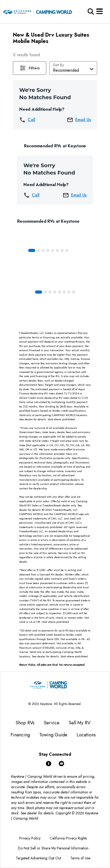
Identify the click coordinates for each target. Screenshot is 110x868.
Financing (20, 734)
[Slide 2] (43, 250)
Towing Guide (53, 734)
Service (51, 722)
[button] (29, 68)
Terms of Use (80, 858)
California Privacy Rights (68, 838)
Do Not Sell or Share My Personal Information (53, 848)
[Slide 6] (62, 250)
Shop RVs (25, 722)
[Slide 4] (52, 250)
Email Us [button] (79, 120)
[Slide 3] (47, 250)
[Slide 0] (31, 250)
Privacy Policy (30, 838)
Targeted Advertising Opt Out (38, 858)
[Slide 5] (57, 250)
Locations (86, 734)
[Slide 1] (38, 250)
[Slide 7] (66, 250)
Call (27, 120)
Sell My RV (80, 722)
